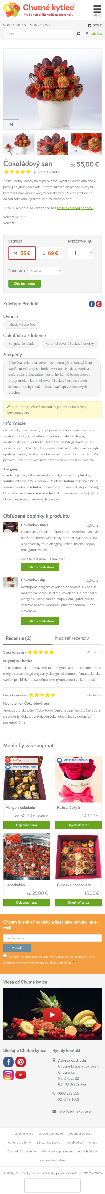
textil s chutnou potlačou (75, 208)
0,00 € (94, 25)
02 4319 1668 (40, 25)
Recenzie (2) (18, 638)
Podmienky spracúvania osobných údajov (70, 1151)
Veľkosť (15, 241)
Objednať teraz (24, 283)
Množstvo (77, 241)
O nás (93, 1142)
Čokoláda (17, 271)
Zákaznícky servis (48, 1142)
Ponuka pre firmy (19, 1142)
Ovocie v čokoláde (51, 1134)
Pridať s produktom (40, 567)
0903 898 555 (14, 25)
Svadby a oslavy (79, 1134)
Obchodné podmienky (22, 1151)
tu (69, 963)
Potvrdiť (17, 948)
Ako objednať (75, 1142)
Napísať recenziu (72, 637)
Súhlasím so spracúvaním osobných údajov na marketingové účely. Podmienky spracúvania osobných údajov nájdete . (49, 959)
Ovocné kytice (24, 1134)
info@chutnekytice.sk (75, 1111)
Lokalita (96, 33)
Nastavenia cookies (52, 1160)
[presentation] (52, 1185)
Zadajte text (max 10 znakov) (42, 558)
